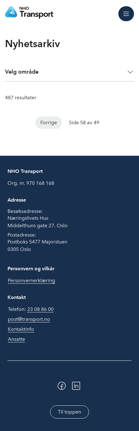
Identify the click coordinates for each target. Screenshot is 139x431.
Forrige (48, 122)
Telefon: (31, 309)
